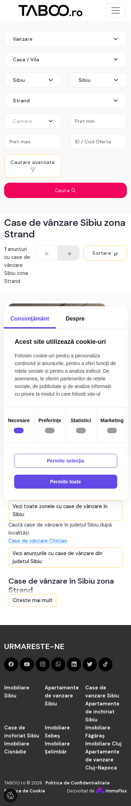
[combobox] (65, 39)
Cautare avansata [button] (32, 166)
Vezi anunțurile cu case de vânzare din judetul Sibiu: (57, 557)
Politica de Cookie (24, 791)
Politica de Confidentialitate (77, 783)
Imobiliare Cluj (103, 744)
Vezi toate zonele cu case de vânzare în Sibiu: (60, 510)
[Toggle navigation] (115, 10)
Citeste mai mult (33, 600)
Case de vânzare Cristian (37, 541)
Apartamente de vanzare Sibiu (62, 696)
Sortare (105, 253)
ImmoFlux (111, 791)
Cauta (66, 190)
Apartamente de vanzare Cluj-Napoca (102, 760)
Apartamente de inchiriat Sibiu (102, 712)
